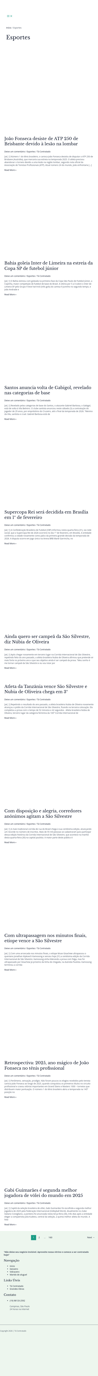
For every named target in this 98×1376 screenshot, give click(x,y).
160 (50, 1237)
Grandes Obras (17, 1288)
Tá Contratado (16, 1286)
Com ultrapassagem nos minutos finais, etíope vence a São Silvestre (45, 938)
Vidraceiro (14, 1271)
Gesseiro (14, 1268)
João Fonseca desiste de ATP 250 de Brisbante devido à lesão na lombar (41, 141)
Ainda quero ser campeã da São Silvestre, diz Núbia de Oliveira (47, 639)
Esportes (31, 151)
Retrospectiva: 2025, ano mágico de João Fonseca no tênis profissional (46, 1065)
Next (91, 1237)
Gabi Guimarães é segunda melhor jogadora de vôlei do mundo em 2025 (43, 1193)
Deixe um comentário (14, 151)
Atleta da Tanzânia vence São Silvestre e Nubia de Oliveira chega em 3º (45, 689)
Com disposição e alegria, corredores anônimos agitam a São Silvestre (43, 813)
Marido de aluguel (18, 1274)
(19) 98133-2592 (17, 1300)
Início (12, 1266)
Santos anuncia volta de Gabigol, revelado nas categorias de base (47, 390)
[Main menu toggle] (9, 16)
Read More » (10, 170)
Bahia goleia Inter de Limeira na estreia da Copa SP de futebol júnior (48, 265)
